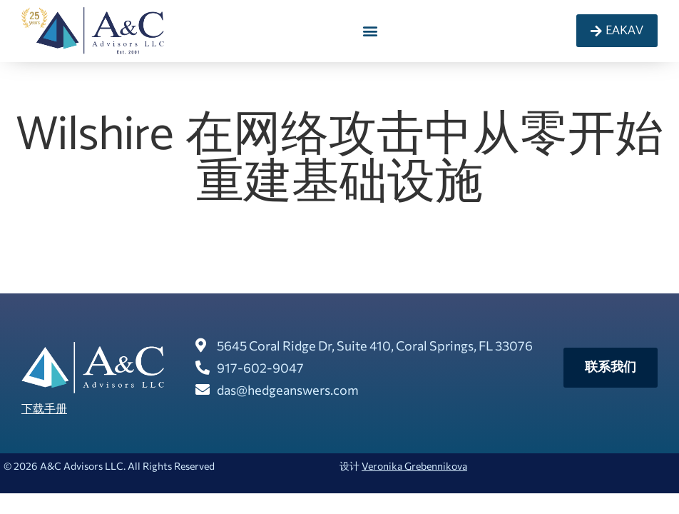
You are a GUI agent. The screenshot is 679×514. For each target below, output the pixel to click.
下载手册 (44, 408)
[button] (370, 31)
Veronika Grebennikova (414, 466)
